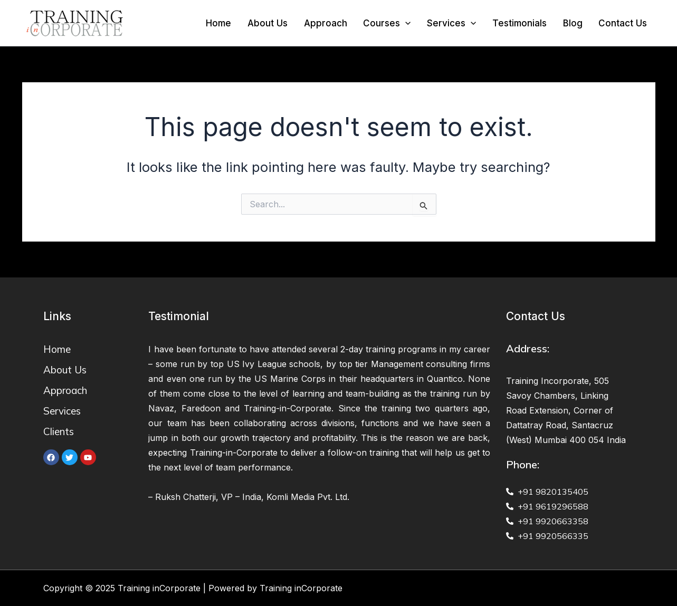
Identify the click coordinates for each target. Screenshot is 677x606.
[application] (421, 23)
